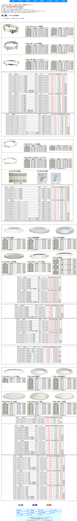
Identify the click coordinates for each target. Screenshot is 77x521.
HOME (40, 514)
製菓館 (18, 512)
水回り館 (53, 512)
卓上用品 (41, 510)
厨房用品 (19, 510)
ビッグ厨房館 (31, 510)
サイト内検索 (20, 514)
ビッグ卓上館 (53, 510)
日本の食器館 (42, 512)
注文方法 (30, 514)
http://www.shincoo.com (48, 520)
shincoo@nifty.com (32, 520)
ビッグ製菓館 (31, 512)
